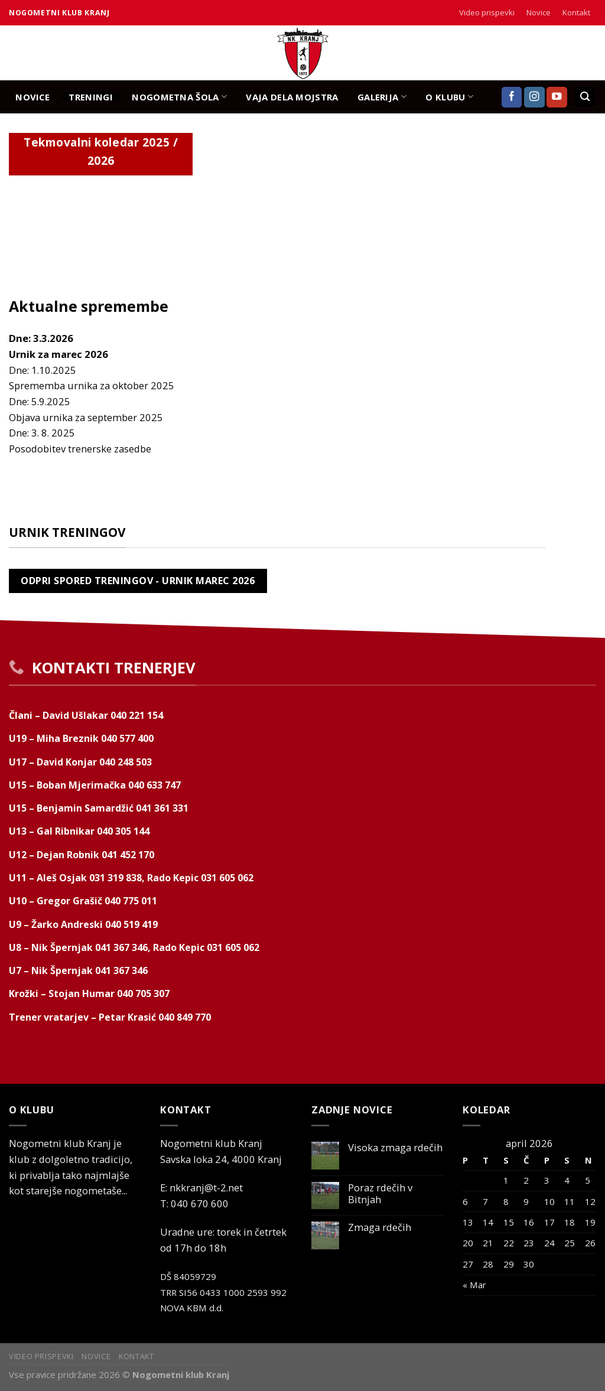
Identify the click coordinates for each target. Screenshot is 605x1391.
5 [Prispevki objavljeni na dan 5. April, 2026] (587, 1180)
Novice (538, 12)
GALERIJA (381, 96)
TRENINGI (90, 97)
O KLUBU (449, 96)
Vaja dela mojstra (292, 97)
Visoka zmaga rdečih (395, 1148)
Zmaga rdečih (379, 1227)
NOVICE (32, 97)
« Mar (474, 1285)
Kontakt (576, 12)
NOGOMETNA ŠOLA (179, 96)
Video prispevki (487, 12)
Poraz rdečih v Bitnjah (380, 1194)
